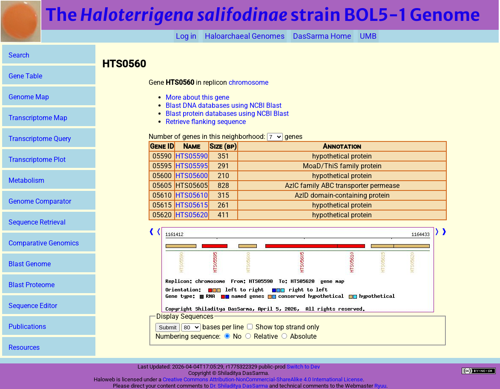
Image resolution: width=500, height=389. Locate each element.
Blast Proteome (32, 285)
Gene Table (25, 76)
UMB (368, 36)
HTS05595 (191, 166)
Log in (186, 36)
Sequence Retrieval (37, 222)
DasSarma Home (322, 36)
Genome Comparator (40, 201)
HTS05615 (191, 205)
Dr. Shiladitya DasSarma (239, 386)
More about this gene (197, 97)
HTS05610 (191, 195)
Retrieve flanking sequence (206, 122)
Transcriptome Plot (37, 160)
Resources (24, 347)
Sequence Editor (33, 306)
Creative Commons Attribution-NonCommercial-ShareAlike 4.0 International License (263, 379)
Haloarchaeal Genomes (244, 36)
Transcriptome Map (38, 118)
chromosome (248, 82)
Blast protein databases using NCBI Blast (227, 113)
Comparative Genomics (44, 243)
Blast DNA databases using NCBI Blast (224, 105)
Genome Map (29, 97)
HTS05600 (191, 176)
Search (19, 55)
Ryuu (380, 386)
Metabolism (26, 180)
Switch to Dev (303, 366)
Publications (27, 327)
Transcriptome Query (40, 139)
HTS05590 (191, 156)
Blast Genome (30, 264)
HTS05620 (191, 215)
